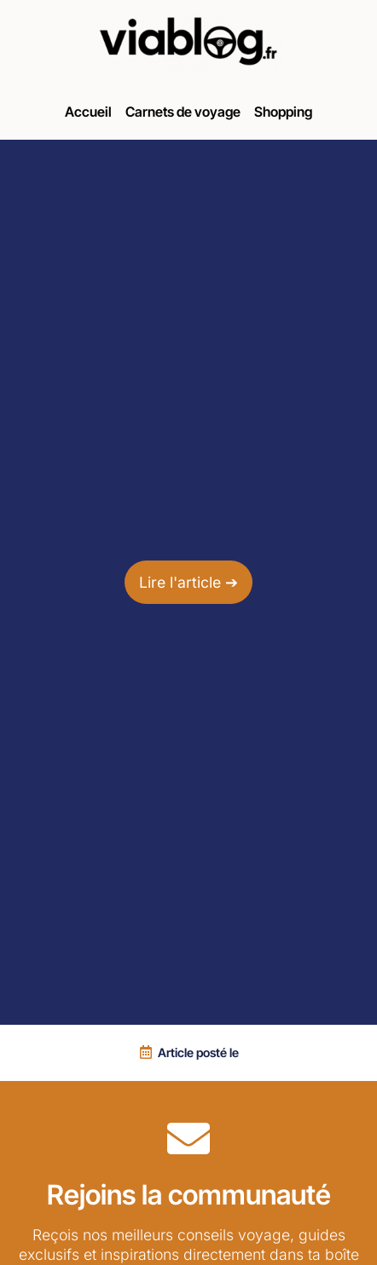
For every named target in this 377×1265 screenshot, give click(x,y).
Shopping (283, 111)
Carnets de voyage (183, 111)
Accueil (88, 111)
